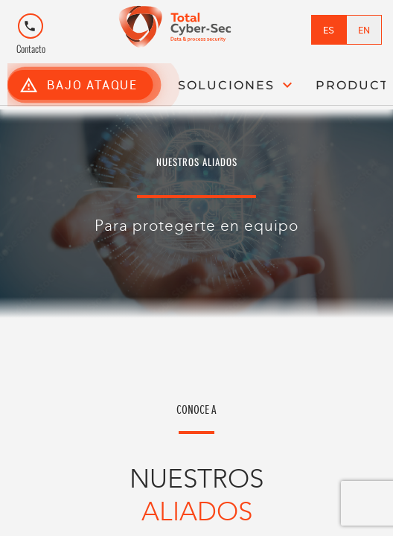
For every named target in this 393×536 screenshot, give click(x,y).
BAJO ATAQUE (78, 84)
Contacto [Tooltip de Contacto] (30, 36)
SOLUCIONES (237, 85)
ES (328, 29)
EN (364, 29)
